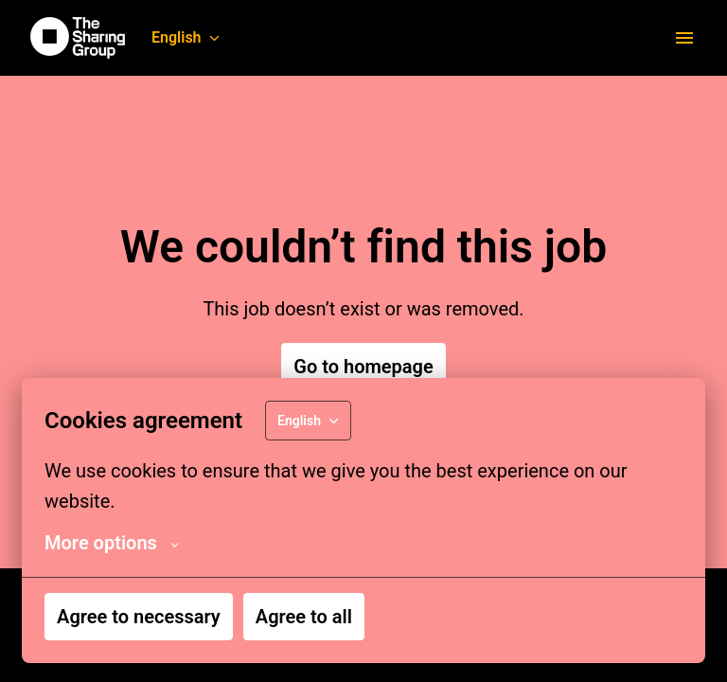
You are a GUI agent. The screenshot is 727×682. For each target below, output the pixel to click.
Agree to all (304, 616)
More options (111, 542)
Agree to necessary (139, 616)
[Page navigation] (684, 38)
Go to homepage (363, 366)
